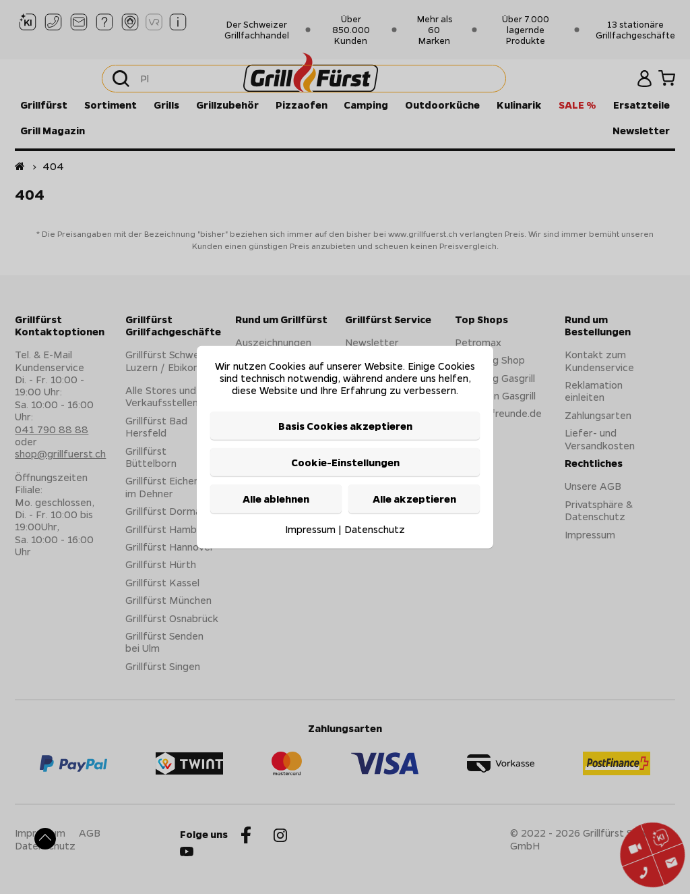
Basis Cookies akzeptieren (345, 425)
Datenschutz (374, 528)
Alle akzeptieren (414, 498)
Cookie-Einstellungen (345, 462)
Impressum (310, 528)
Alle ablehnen (276, 498)
